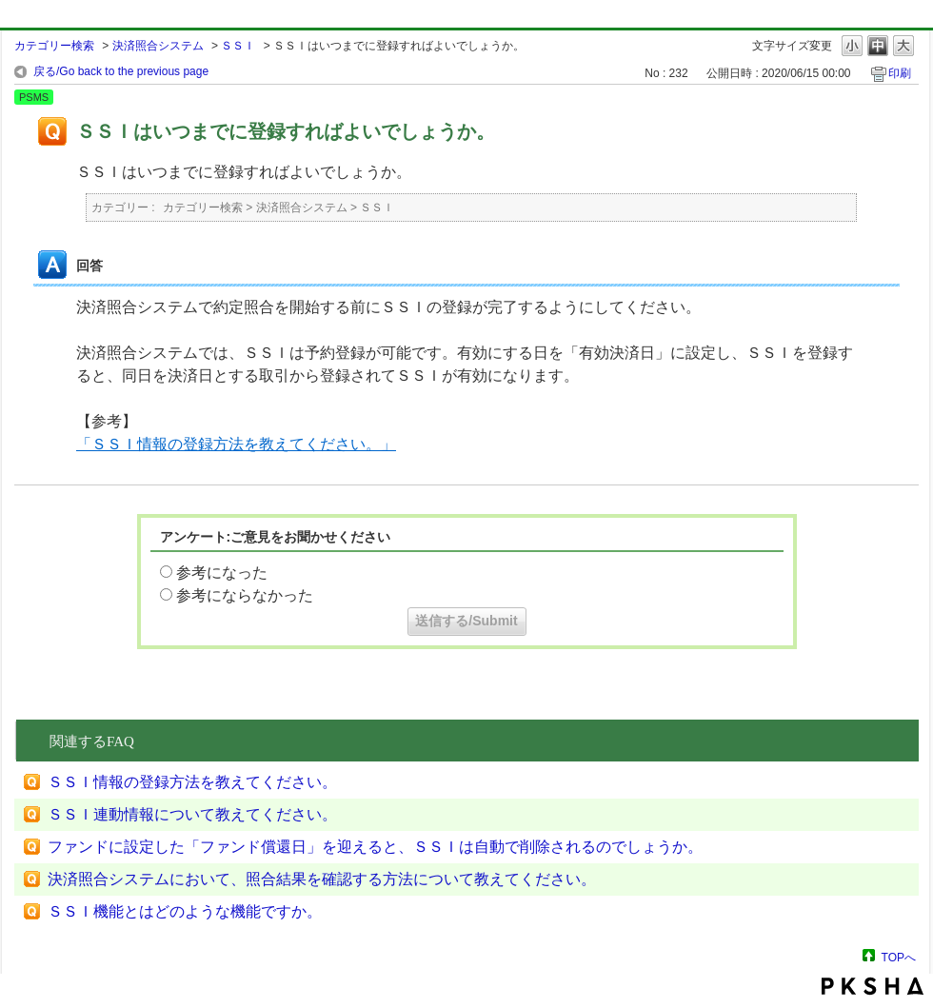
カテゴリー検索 (54, 45)
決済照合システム (158, 45)
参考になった (222, 572)
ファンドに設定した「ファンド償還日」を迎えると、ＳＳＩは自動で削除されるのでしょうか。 (375, 847)
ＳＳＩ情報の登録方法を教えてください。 (192, 782)
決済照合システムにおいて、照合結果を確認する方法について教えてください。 (322, 879)
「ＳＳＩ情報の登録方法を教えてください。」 (236, 444)
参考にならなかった (244, 595)
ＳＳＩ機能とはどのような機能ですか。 (185, 911)
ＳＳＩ (238, 45)
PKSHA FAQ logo (872, 986)
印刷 (899, 73)
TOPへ (899, 957)
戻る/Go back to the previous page (120, 71)
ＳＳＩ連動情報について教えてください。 (192, 814)
